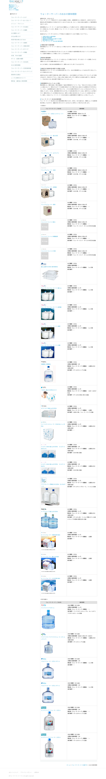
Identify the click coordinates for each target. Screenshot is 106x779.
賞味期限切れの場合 (48, 40)
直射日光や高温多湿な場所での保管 (52, 39)
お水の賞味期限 (15, 65)
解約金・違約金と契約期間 (19, 81)
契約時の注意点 (15, 75)
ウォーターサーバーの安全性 (19, 62)
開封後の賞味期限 (47, 38)
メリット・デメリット (17, 24)
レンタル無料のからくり (18, 78)
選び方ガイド (12, 5)
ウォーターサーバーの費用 (19, 43)
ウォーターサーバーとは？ (19, 17)
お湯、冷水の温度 (16, 56)
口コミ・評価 (12, 9)
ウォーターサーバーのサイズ (19, 49)
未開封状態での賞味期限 (49, 37)
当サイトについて (13, 772)
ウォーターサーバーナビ (16, 776)
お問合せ (36, 772)
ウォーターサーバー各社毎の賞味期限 (53, 41)
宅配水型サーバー (13, 6)
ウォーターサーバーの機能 (19, 52)
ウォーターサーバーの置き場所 (20, 46)
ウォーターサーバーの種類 (19, 30)
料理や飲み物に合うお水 (18, 40)
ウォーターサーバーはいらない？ (21, 21)
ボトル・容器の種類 (17, 59)
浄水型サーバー (13, 7)
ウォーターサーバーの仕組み (19, 27)
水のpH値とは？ (16, 37)
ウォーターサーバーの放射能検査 (21, 68)
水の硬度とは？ (15, 33)
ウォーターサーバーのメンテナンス (21, 72)
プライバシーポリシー (26, 772)
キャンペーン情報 (13, 10)
